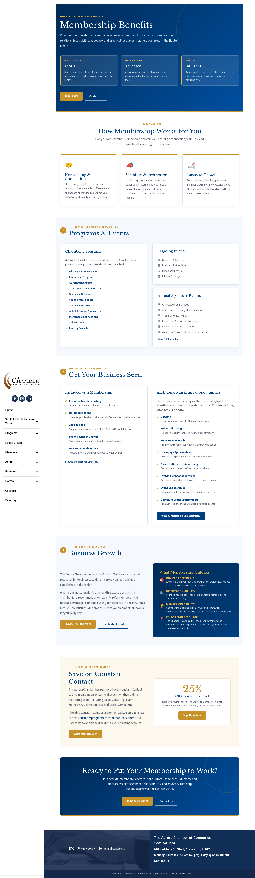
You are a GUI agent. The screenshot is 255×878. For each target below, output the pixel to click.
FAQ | (73, 848)
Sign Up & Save (192, 715)
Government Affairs (80, 283)
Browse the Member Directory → (83, 462)
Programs (11, 435)
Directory (10, 502)
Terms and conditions (112, 848)
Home (9, 411)
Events (9, 483)
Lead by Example (78, 328)
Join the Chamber (137, 801)
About (9, 463)
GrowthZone (184, 873)
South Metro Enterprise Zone (19, 423)
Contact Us (96, 96)
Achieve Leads (77, 322)
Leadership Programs (82, 277)
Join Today (71, 96)
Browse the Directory (78, 624)
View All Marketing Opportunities (181, 516)
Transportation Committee (85, 288)
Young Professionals (81, 300)
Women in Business (80, 294)
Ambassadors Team (80, 305)
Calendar (10, 492)
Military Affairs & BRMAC (83, 271)
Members (11, 454)
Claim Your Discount (85, 734)
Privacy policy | (88, 848)
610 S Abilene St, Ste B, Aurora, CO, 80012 (182, 849)
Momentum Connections (83, 317)
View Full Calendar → (169, 339)
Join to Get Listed (113, 624)
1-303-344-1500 (164, 843)
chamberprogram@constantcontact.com (106, 718)
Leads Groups (14, 444)
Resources (12, 473)
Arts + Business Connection (85, 311)
